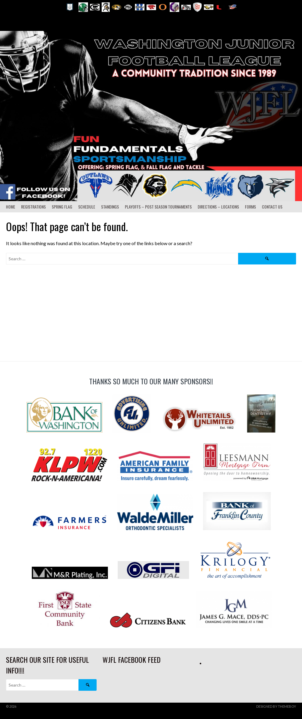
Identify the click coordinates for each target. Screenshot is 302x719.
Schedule (86, 206)
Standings (110, 206)
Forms (250, 206)
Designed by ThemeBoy (276, 706)
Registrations (33, 206)
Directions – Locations (218, 206)
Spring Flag (62, 206)
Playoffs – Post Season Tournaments (158, 206)
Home (10, 206)
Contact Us (272, 206)
